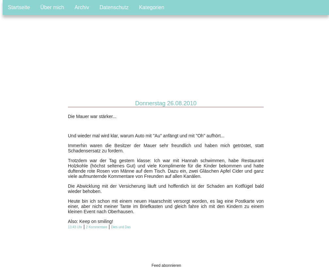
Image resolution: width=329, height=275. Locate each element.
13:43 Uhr (75, 227)
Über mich (52, 7)
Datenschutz (114, 7)
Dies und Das (121, 227)
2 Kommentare (96, 227)
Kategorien (151, 7)
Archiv (82, 7)
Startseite (19, 7)
